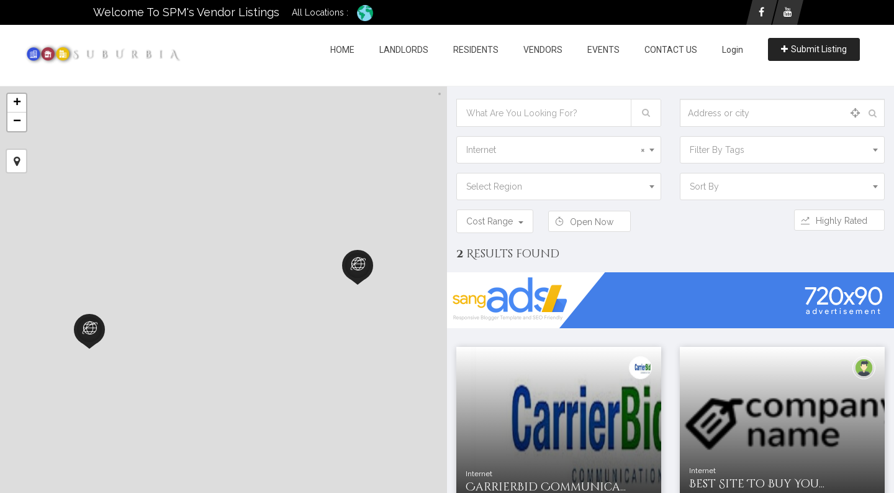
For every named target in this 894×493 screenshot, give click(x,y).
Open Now (589, 222)
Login (732, 50)
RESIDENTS (476, 50)
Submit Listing (814, 49)
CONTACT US (670, 50)
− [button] (17, 122)
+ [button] (17, 103)
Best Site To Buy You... (756, 484)
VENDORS (542, 50)
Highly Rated (839, 221)
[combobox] (558, 150)
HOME (342, 50)
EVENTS (603, 50)
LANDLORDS (403, 50)
